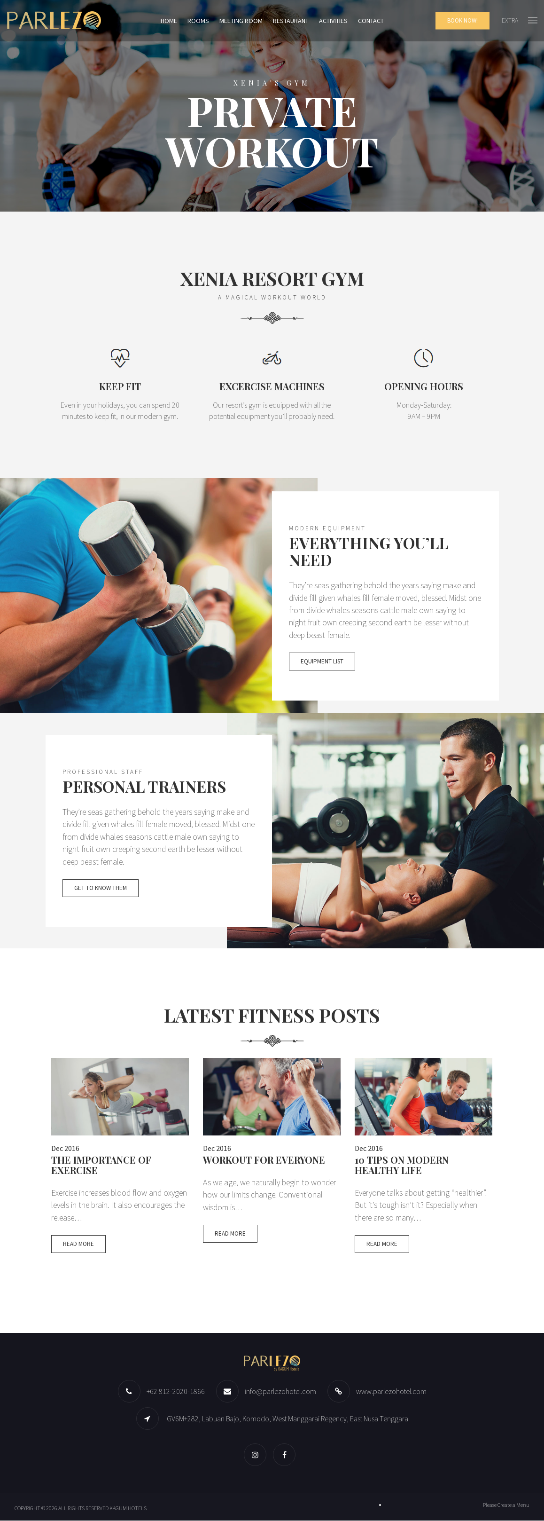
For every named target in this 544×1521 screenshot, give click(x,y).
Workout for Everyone (264, 1160)
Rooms (198, 20)
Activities (333, 20)
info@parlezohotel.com (280, 1391)
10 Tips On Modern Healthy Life (402, 1165)
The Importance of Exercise (101, 1165)
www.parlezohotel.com (391, 1391)
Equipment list (322, 663)
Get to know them (100, 889)
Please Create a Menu (506, 1505)
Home (169, 20)
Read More (78, 1245)
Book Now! (462, 20)
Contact (371, 20)
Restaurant (291, 20)
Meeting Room (241, 20)
